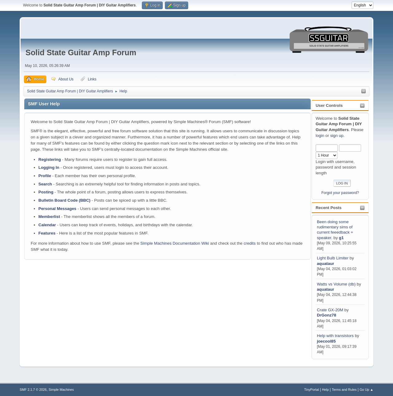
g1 (341, 237)
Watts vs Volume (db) (336, 284)
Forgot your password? (340, 193)
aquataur (325, 263)
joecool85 (326, 341)
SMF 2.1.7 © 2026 (33, 389)
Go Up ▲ (366, 389)
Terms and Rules (344, 389)
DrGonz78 (326, 315)
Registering (49, 159)
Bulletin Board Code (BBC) (64, 200)
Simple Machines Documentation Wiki (174, 243)
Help (325, 389)
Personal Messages (57, 208)
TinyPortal (311, 389)
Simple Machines (61, 389)
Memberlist (49, 216)
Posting (45, 192)
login (320, 135)
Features (47, 233)
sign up (336, 135)
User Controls (329, 105)
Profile (44, 175)
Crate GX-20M (330, 310)
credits (249, 243)
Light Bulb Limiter (332, 258)
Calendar (47, 225)
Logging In (48, 167)
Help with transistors (335, 335)
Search (45, 184)
